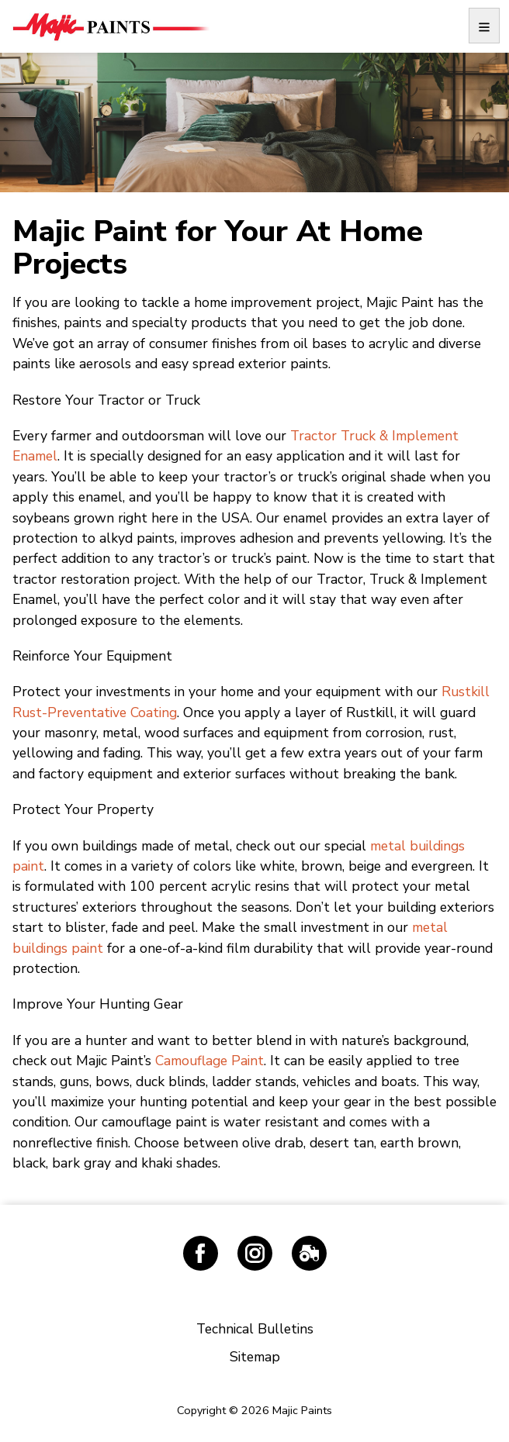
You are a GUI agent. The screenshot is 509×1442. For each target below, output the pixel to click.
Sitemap (255, 1356)
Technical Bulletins (254, 1329)
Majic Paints (110, 26)
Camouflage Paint (209, 1060)
